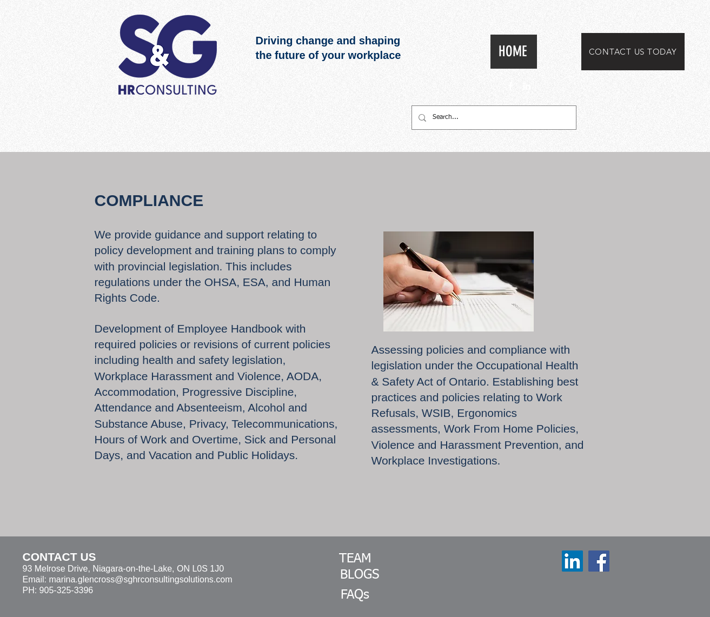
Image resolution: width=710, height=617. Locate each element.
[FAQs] (355, 595)
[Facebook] (598, 561)
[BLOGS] (359, 575)
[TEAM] (355, 559)
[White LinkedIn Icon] (526, 86)
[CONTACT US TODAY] (633, 51)
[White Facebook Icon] (510, 86)
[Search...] (493, 117)
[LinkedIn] (572, 561)
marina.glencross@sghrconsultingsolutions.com (140, 579)
